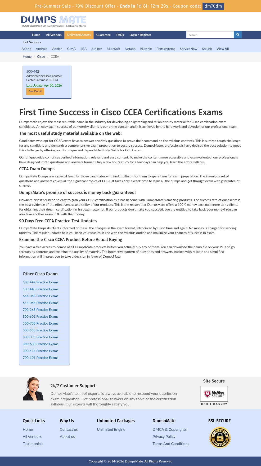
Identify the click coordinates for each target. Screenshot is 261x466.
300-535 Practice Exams (40, 330)
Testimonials (33, 443)
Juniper (96, 49)
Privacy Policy (164, 436)
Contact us (69, 429)
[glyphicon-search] (238, 34)
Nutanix (146, 49)
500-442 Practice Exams (40, 282)
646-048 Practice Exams (40, 296)
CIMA (71, 49)
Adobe (26, 49)
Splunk (207, 49)
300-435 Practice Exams (40, 351)
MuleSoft (113, 49)
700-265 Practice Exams (40, 310)
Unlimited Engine (111, 429)
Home (36, 35)
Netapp (130, 49)
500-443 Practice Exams (40, 289)
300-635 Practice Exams (40, 344)
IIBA (83, 49)
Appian (57, 49)
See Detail (35, 91)
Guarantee (103, 35)
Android (41, 49)
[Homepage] (16, 35)
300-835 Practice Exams (40, 337)
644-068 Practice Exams (40, 303)
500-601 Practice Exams (40, 316)
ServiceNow (189, 49)
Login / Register (140, 35)
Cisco (41, 56)
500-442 (32, 71)
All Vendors (54, 35)
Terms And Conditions (171, 443)
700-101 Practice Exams (40, 358)
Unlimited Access (79, 35)
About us (67, 436)
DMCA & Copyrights (170, 429)
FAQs (120, 35)
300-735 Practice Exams (40, 323)
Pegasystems (166, 49)
